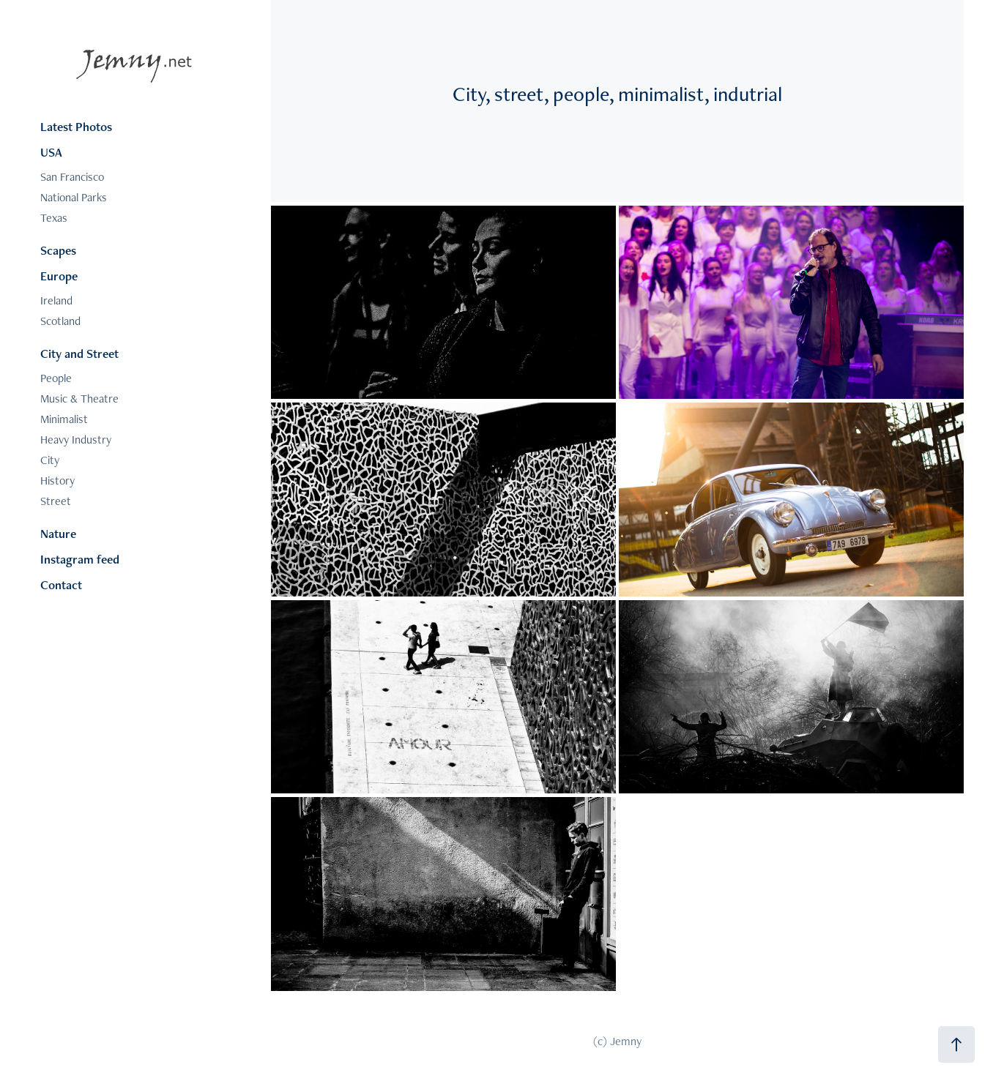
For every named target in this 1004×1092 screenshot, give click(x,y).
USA (51, 152)
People (56, 378)
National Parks (73, 197)
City (49, 460)
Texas (53, 217)
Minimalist (64, 419)
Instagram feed (79, 559)
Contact (61, 585)
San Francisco (72, 176)
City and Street (79, 353)
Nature (58, 534)
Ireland (56, 300)
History (57, 480)
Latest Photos (76, 127)
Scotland (60, 321)
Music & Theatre (79, 398)
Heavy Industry (75, 439)
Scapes (58, 250)
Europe (59, 276)
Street (55, 501)
